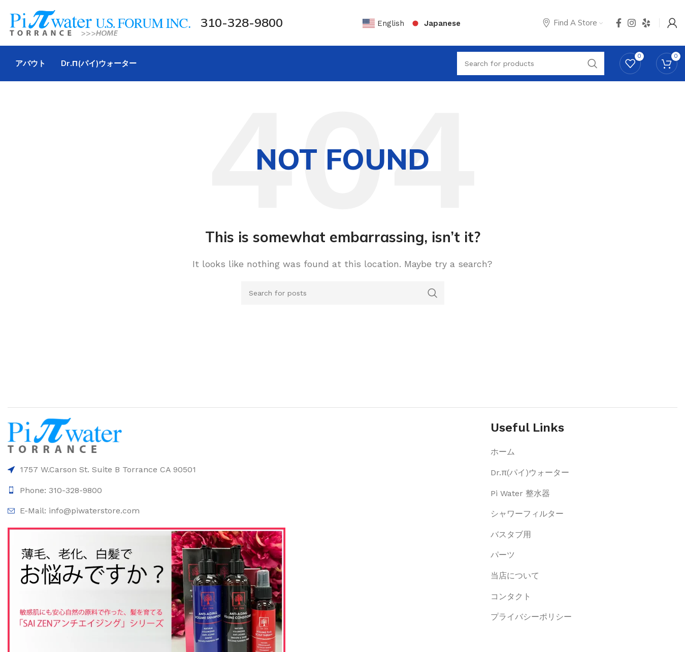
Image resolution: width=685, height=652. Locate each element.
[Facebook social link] (619, 22)
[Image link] (65, 435)
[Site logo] (99, 22)
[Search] (342, 293)
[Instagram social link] (632, 22)
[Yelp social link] (646, 22)
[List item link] (584, 452)
